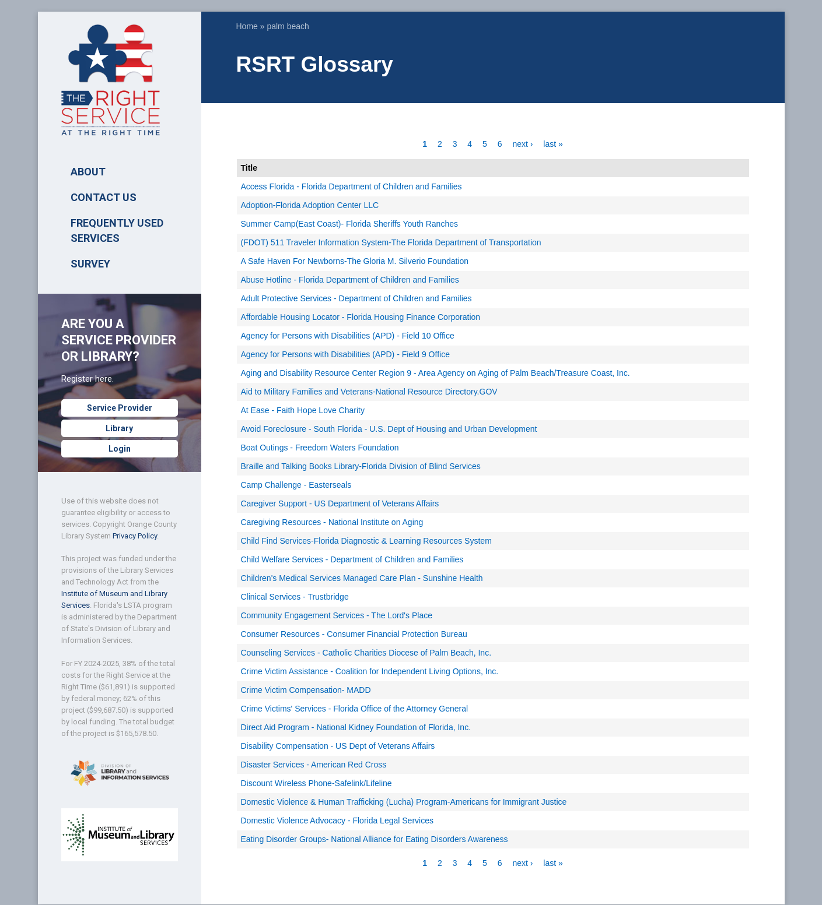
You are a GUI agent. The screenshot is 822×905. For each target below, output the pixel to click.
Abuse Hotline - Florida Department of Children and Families (350, 279)
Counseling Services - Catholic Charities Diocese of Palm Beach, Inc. (366, 652)
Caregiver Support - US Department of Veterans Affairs (340, 503)
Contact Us (104, 197)
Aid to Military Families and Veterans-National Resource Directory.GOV (369, 391)
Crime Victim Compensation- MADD (306, 690)
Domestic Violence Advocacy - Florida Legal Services (337, 820)
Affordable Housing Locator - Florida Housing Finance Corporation (361, 317)
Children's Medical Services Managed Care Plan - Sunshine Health (362, 578)
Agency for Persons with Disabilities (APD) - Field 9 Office (345, 354)
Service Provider (119, 408)
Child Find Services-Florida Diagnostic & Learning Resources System (366, 540)
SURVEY (90, 264)
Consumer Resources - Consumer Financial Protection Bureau (354, 634)
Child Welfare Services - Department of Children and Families (352, 559)
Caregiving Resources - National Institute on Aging (332, 522)
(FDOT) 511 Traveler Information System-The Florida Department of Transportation (391, 242)
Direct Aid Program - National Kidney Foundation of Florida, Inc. (356, 727)
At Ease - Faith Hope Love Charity (303, 410)
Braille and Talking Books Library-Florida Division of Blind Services (361, 466)
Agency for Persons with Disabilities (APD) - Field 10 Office (347, 335)
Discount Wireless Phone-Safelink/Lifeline (316, 783)
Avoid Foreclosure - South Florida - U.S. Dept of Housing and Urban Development (389, 429)
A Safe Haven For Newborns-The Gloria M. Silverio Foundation (355, 261)
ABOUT (88, 171)
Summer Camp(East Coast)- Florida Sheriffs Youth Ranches (349, 223)
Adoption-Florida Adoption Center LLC (310, 205)
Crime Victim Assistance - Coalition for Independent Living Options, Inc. (370, 671)
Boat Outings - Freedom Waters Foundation (320, 447)
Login (120, 448)
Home (247, 26)
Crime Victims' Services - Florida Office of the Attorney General (354, 708)
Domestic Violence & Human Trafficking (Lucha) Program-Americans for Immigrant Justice (404, 802)
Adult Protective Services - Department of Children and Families (356, 298)
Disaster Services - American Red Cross (314, 764)
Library (119, 428)
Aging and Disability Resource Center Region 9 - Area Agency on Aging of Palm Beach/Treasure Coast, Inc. (435, 373)
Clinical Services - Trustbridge (295, 596)
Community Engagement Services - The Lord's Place (336, 615)
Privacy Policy (135, 535)
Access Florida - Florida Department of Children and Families (351, 186)
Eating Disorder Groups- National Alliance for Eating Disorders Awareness (374, 839)
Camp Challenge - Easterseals (296, 485)
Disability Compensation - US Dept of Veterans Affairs (338, 746)
